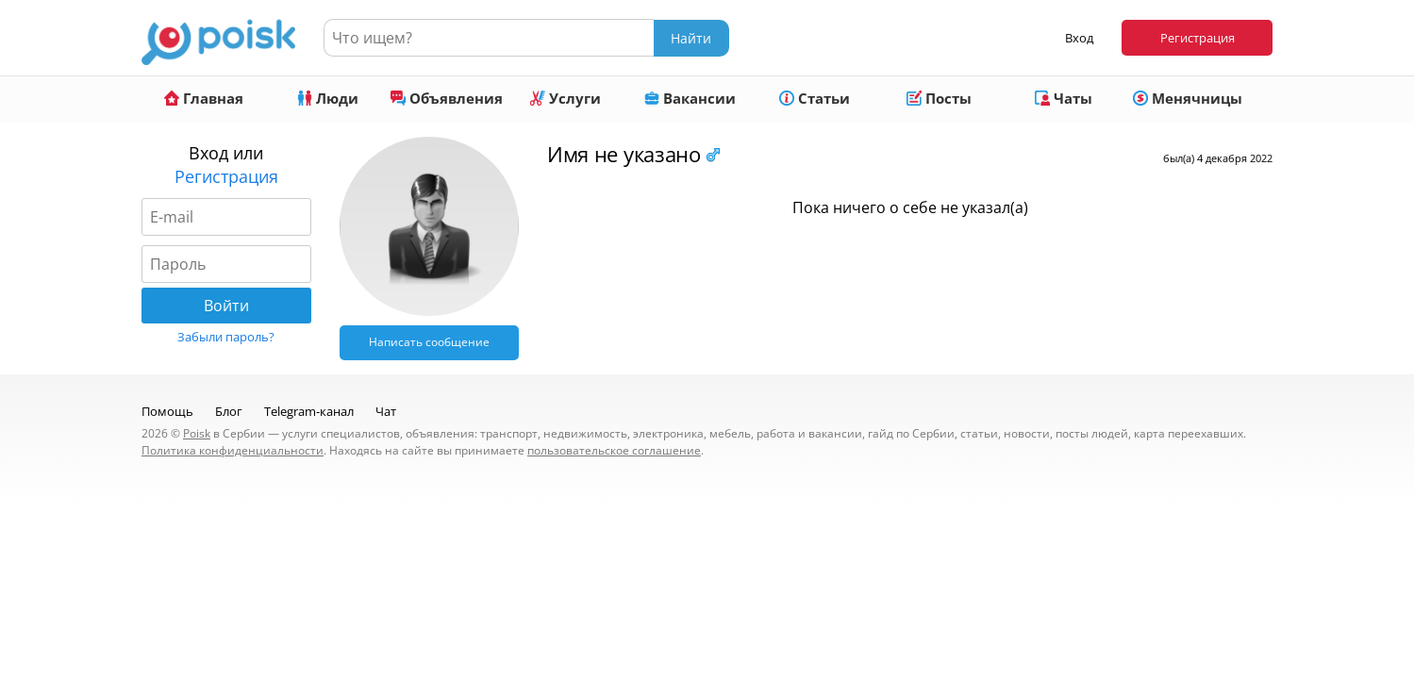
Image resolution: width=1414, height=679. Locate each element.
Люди (327, 98)
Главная (203, 98)
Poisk (196, 433)
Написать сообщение (429, 342)
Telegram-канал (309, 411)
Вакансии (690, 98)
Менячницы (1187, 98)
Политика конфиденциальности (232, 450)
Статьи (814, 98)
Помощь (167, 411)
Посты (939, 98)
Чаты (1063, 98)
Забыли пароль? (225, 336)
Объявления (447, 98)
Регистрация (1197, 37)
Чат (385, 411)
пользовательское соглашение (614, 450)
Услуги (565, 98)
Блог (228, 411)
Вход (1079, 37)
